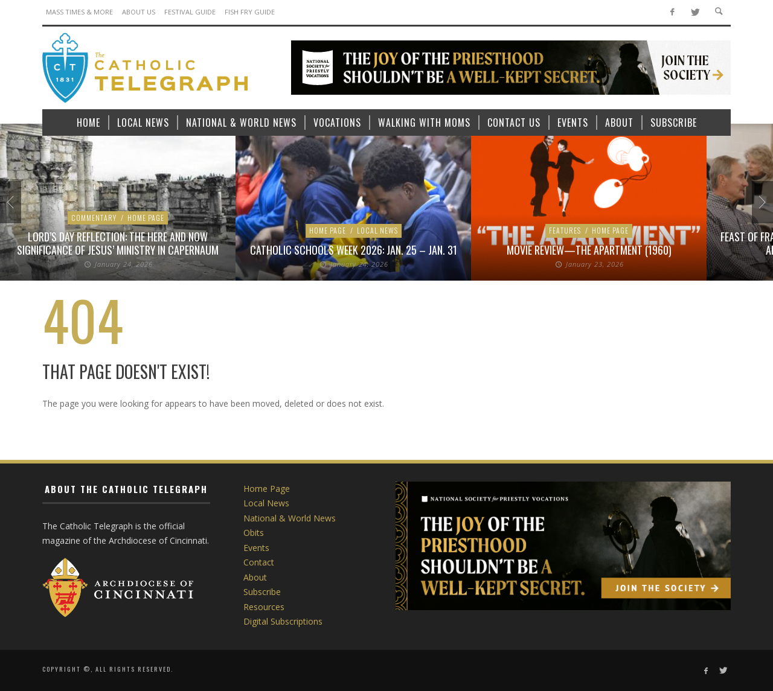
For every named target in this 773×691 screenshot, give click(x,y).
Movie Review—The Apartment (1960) (589, 250)
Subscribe (262, 591)
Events (256, 547)
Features (565, 230)
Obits (253, 532)
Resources (263, 607)
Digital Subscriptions (282, 621)
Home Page (145, 217)
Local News (377, 230)
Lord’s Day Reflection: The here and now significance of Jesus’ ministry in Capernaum (118, 243)
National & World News (289, 518)
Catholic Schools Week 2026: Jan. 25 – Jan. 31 (353, 250)
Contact (258, 562)
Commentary (94, 217)
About (255, 577)
